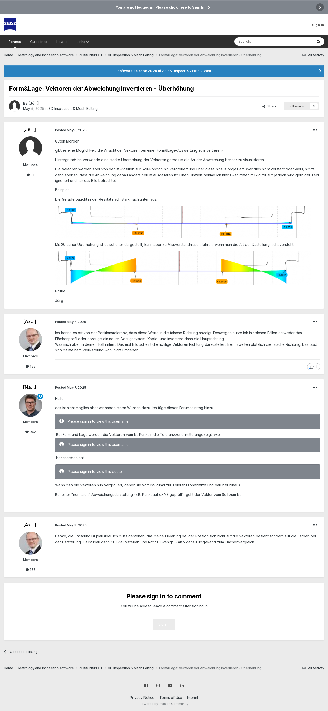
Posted (71, 130)
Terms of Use (170, 697)
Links (83, 41)
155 (30, 366)
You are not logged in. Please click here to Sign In (160, 7)
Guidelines (38, 41)
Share (269, 106)
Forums (14, 43)
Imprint (192, 697)
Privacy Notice (142, 697)
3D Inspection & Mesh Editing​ (73, 108)
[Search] (260, 41)
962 (30, 432)
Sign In (318, 25)
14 (30, 174)
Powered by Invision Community (164, 704)
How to (62, 41)
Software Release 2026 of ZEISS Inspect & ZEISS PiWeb (164, 71)
